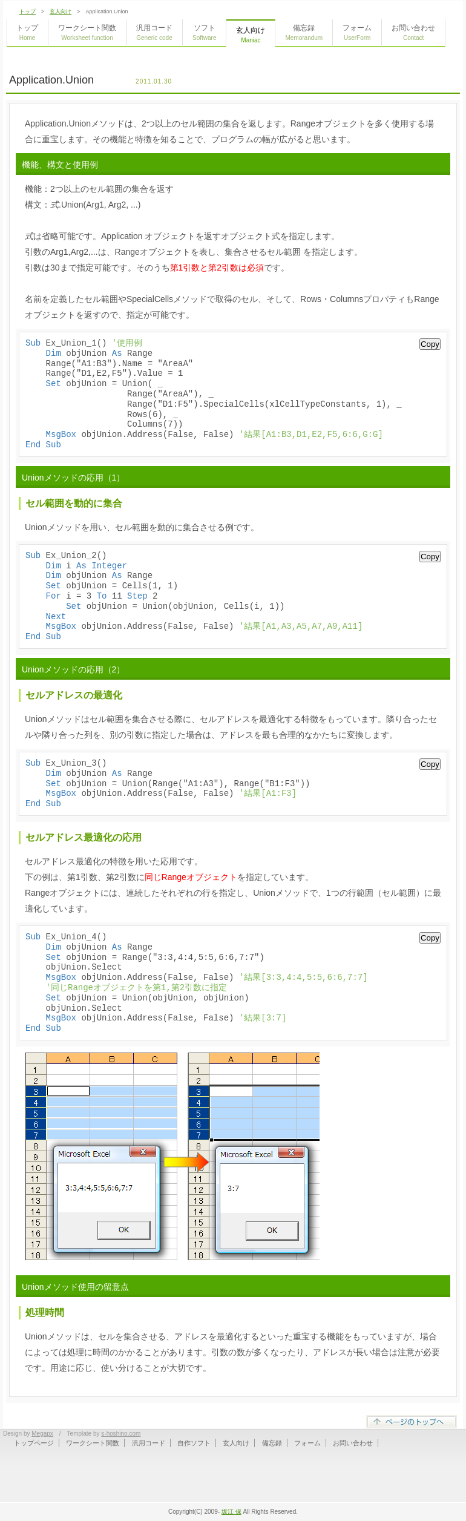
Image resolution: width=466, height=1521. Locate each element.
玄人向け (60, 11)
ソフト (204, 32)
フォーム (357, 32)
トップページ (34, 1443)
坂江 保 (231, 1511)
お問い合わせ (413, 32)
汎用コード (154, 32)
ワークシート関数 (87, 32)
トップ (27, 11)
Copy (430, 344)
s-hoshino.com (120, 1433)
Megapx (42, 1433)
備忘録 (304, 32)
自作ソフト (194, 1443)
